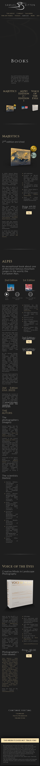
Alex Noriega (6, 675)
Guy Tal (4, 680)
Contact (20, 13)
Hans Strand (13, 679)
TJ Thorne (7, 682)
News (33, 16)
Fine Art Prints (7, 16)
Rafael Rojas (6, 677)
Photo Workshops (20, 716)
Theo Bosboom (8, 664)
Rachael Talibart (13, 680)
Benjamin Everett (8, 666)
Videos (17, 16)
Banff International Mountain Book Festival (10, 217)
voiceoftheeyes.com (8, 691)
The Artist (10, 13)
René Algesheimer (9, 623)
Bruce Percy (13, 676)
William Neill (13, 673)
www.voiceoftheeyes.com (31, 643)
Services (25, 16)
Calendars (20, 713)
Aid (38, 16)
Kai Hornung (6, 670)
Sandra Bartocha (13, 659)
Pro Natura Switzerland (31, 194)
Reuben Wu (5, 686)
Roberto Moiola (6, 436)
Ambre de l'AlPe (10, 440)
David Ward (13, 684)
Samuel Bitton (13, 662)
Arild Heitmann (12, 669)
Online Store (20, 718)
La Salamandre (31, 309)
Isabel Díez (12, 665)
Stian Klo (5, 673)
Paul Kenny (13, 672)
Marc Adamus (6, 658)
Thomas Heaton (7, 668)
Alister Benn (7, 661)
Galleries (29, 13)
